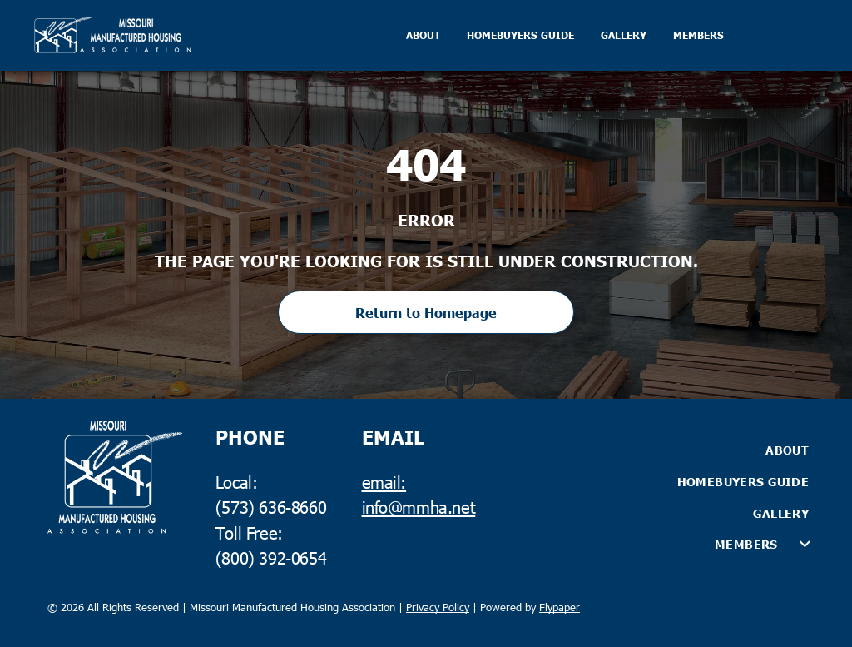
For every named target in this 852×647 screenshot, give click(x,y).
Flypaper (559, 607)
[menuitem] (670, 450)
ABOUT (423, 35)
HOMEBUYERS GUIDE (520, 35)
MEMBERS (698, 35)
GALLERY (623, 35)
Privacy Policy (437, 607)
